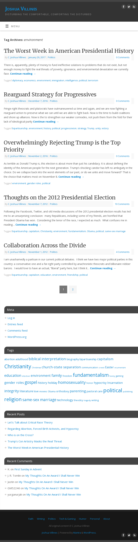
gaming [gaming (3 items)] (119, 375)
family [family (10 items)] (56, 375)
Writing (41, 518)
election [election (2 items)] (26, 376)
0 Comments (123, 57)
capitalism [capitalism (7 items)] (105, 359)
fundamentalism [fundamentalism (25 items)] (91, 375)
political (83, 80)
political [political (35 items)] (112, 390)
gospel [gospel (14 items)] (31, 382)
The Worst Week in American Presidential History (69, 50)
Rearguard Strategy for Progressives (50, 94)
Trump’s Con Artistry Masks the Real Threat (35, 441)
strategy (82, 128)
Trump (90, 128)
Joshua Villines (21, 8)
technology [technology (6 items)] (65, 400)
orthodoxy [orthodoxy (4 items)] (62, 391)
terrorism (93, 80)
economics (30, 80)
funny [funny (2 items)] (112, 376)
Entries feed (15, 324)
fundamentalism (77, 231)
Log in (11, 318)
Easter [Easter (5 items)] (109, 367)
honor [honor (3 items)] (89, 383)
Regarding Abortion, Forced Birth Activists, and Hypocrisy (43, 428)
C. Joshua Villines (17, 57)
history (47, 128)
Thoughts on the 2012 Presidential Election (60, 197)
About (106, 518)
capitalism (34, 231)
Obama (91, 231)
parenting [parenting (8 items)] (78, 391)
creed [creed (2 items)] (101, 367)
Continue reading (23, 73)
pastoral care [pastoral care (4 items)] (95, 391)
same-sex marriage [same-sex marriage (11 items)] (39, 399)
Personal (95, 518)
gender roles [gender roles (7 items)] (14, 382)
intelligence (71, 80)
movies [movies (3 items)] (43, 391)
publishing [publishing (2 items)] (127, 391)
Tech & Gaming (67, 518)
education (45, 274)
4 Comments (123, 252)
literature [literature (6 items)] (26, 391)
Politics (51, 57)
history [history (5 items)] (42, 383)
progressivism (69, 128)
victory (105, 128)
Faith (30, 518)
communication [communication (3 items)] (90, 367)
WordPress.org (17, 337)
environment (44, 80)
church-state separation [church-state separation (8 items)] (61, 367)
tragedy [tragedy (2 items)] (87, 400)
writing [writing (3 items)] (95, 400)
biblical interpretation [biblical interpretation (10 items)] (47, 358)
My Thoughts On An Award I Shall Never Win (52, 475)
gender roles (34, 183)
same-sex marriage (115, 231)
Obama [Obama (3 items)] (52, 391)
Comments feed (17, 330)
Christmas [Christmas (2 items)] (36, 367)
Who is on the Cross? (21, 435)
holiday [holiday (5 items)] (52, 383)
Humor (82, 518)
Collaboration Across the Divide (45, 245)
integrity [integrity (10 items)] (11, 390)
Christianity (46, 231)
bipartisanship (20, 128)
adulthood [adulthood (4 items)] (21, 359)
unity (98, 128)
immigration (58, 80)
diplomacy (17, 80)
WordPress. (90, 532)
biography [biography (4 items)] (73, 359)
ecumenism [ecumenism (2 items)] (120, 367)
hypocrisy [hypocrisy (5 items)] (100, 383)
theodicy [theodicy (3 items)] (78, 400)
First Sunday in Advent (28, 469)
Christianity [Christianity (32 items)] (17, 366)
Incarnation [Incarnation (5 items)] (115, 383)
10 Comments (122, 204)
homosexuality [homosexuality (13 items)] (72, 382)
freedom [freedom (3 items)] (67, 375)
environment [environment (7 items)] (41, 375)
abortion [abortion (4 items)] (9, 359)
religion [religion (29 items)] (13, 399)
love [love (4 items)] (36, 391)
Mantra (77, 532)
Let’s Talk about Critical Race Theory (30, 422)
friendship (73, 274)
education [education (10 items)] (12, 375)
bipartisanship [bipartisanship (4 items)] (88, 359)
